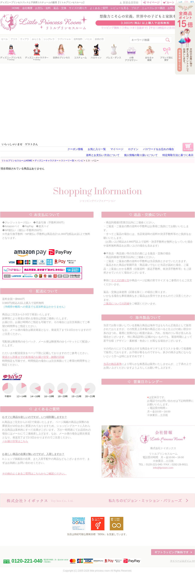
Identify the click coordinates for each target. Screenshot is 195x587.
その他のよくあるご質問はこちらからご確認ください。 (34, 473)
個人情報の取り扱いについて (141, 155)
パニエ (88, 39)
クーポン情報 (75, 149)
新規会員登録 (130, 2)
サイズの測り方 (78, 8)
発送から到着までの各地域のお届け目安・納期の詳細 (33, 357)
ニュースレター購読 (153, 8)
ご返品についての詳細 (116, 303)
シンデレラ (49, 39)
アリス (14, 39)
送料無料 (78, 39)
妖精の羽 (99, 39)
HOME (15, 8)
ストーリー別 (67, 160)
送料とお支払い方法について (103, 155)
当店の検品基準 (112, 363)
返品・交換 (59, 8)
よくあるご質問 (99, 8)
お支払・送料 (43, 8)
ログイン (133, 149)
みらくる (36, 39)
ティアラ (24, 39)
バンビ (80, 160)
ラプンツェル (64, 39)
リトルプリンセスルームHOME (17, 160)
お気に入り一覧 (97, 149)
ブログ (135, 8)
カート (170, 2)
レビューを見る (120, 8)
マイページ (153, 2)
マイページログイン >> (182, 560)
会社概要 (27, 8)
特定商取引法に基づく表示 (177, 155)
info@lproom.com (163, 467)
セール (4, 39)
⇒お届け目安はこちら (15, 441)
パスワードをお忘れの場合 (158, 149)
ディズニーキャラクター (47, 160)
